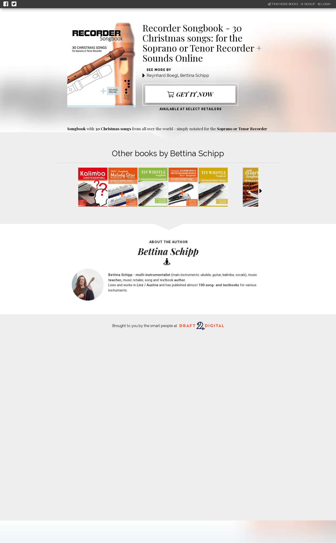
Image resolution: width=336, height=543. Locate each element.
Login (323, 4)
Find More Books (283, 4)
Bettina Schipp (194, 75)
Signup (307, 4)
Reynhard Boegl (162, 75)
